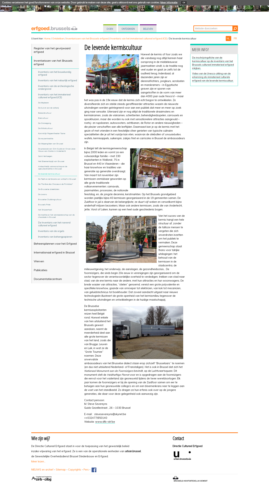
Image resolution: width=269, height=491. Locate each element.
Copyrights (74, 469)
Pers (86, 469)
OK (183, 2)
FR (235, 38)
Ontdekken (128, 28)
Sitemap (61, 469)
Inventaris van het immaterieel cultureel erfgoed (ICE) (138, 38)
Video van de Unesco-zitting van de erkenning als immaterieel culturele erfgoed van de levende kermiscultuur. (213, 77)
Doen (110, 28)
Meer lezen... (38, 461)
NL (228, 38)
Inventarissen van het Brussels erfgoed (87, 38)
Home (47, 38)
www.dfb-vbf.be (105, 421)
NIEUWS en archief (42, 469)
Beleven (148, 28)
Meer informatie (169, 2)
